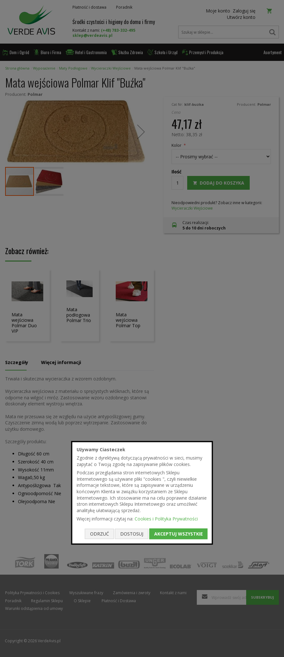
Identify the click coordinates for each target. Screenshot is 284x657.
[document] (142, 493)
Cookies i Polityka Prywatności (166, 519)
